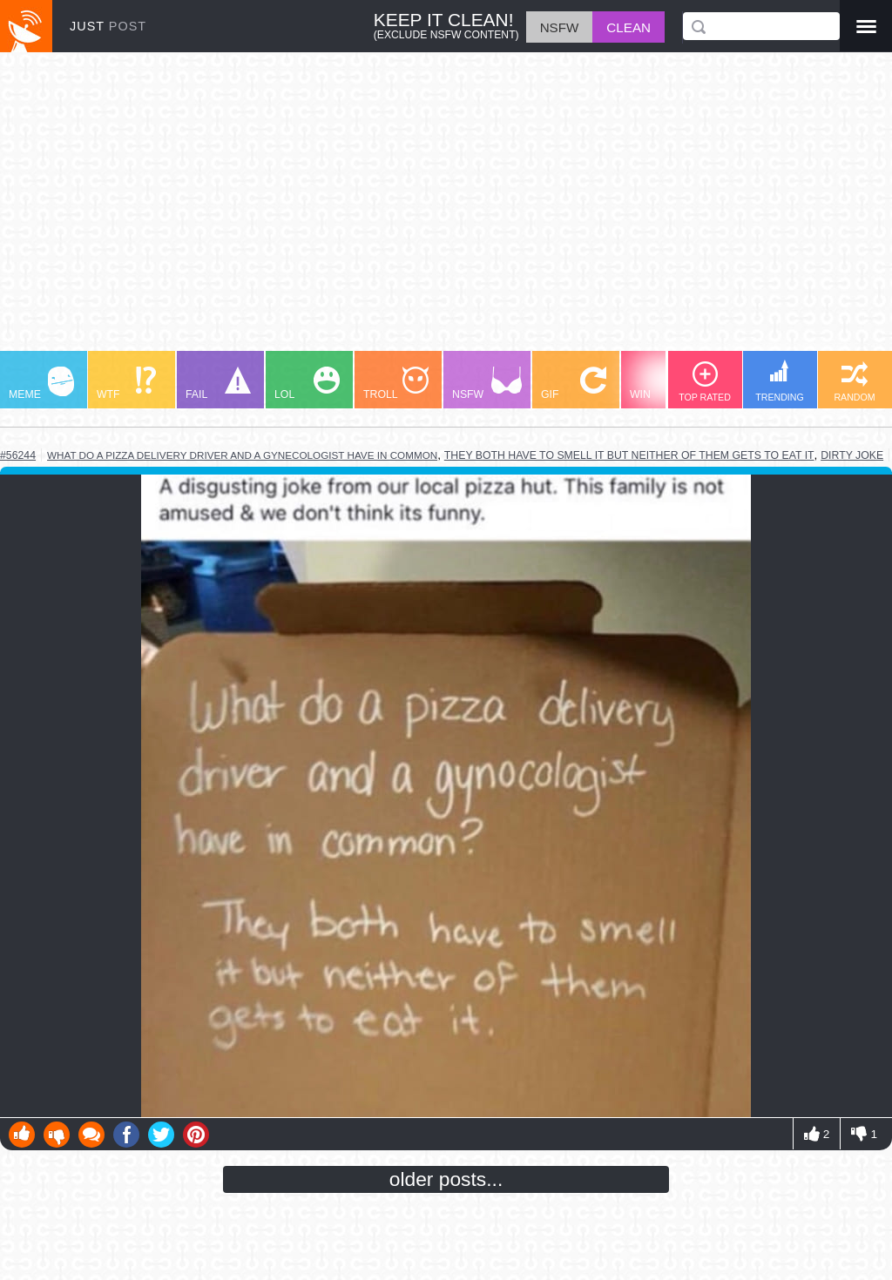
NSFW (487, 384)
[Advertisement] (446, 210)
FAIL (218, 384)
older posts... (446, 1179)
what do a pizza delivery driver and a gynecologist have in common (242, 455)
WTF (126, 384)
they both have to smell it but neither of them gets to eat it (629, 455)
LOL (307, 384)
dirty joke (852, 455)
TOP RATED (705, 381)
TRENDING (779, 381)
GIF (573, 384)
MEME (41, 384)
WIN (663, 384)
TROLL (396, 384)
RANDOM (854, 381)
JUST (108, 26)
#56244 (18, 455)
